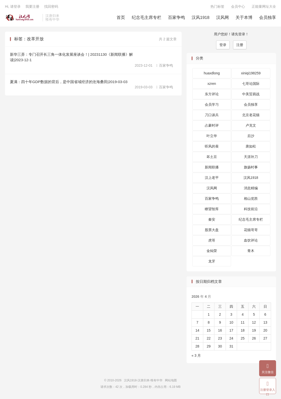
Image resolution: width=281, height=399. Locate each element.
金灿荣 (211, 251)
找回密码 (51, 6)
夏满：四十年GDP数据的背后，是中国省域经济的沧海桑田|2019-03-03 (68, 82)
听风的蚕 (212, 146)
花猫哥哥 (251, 230)
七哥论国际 (251, 84)
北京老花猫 (251, 115)
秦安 (211, 219)
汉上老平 (212, 178)
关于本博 (244, 17)
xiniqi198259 (251, 73)
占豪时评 (212, 125)
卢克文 (251, 125)
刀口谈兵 (212, 115)
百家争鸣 (176, 17)
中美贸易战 (251, 94)
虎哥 (211, 240)
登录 (222, 45)
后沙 (250, 136)
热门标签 (217, 6)
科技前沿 (251, 209)
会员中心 (238, 6)
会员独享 (267, 17)
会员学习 (212, 104)
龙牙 (211, 261)
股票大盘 (212, 230)
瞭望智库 (212, 209)
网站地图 (171, 380)
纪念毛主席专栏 (146, 17)
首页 (121, 17)
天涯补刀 (251, 157)
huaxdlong (212, 73)
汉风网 (222, 17)
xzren (211, 84)
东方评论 (212, 94)
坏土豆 (211, 157)
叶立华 (211, 136)
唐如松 (251, 146)
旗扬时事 (251, 167)
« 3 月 (196, 355)
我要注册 (32, 6)
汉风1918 (200, 17)
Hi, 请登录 (13, 6)
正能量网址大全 (264, 6)
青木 (250, 251)
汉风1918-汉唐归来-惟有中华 (22, 18)
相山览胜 (251, 198)
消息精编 (251, 188)
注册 (239, 45)
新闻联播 (212, 167)
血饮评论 (251, 240)
